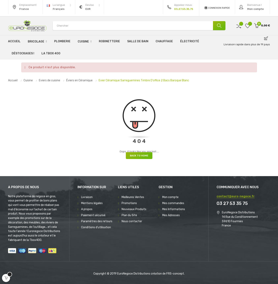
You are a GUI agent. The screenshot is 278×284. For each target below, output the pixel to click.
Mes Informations (173, 209)
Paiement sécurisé (93, 215)
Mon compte (170, 197)
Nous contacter (132, 221)
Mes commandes (173, 203)
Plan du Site (129, 215)
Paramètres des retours (96, 221)
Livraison (87, 197)
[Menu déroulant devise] (59, 7)
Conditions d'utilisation (96, 227)
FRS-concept (175, 273)
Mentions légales (92, 203)
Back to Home (139, 155)
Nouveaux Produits (134, 209)
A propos (86, 209)
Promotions (129, 203)
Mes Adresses (171, 215)
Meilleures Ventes (133, 197)
